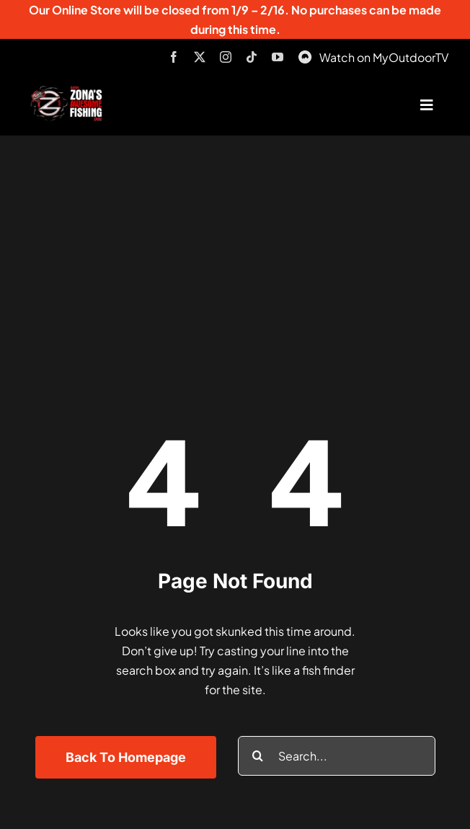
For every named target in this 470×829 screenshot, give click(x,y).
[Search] (258, 756)
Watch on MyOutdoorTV (383, 57)
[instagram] (225, 57)
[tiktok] (251, 57)
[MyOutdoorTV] (305, 55)
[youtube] (277, 57)
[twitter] (199, 57)
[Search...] (336, 756)
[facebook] (173, 57)
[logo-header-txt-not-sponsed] (68, 91)
